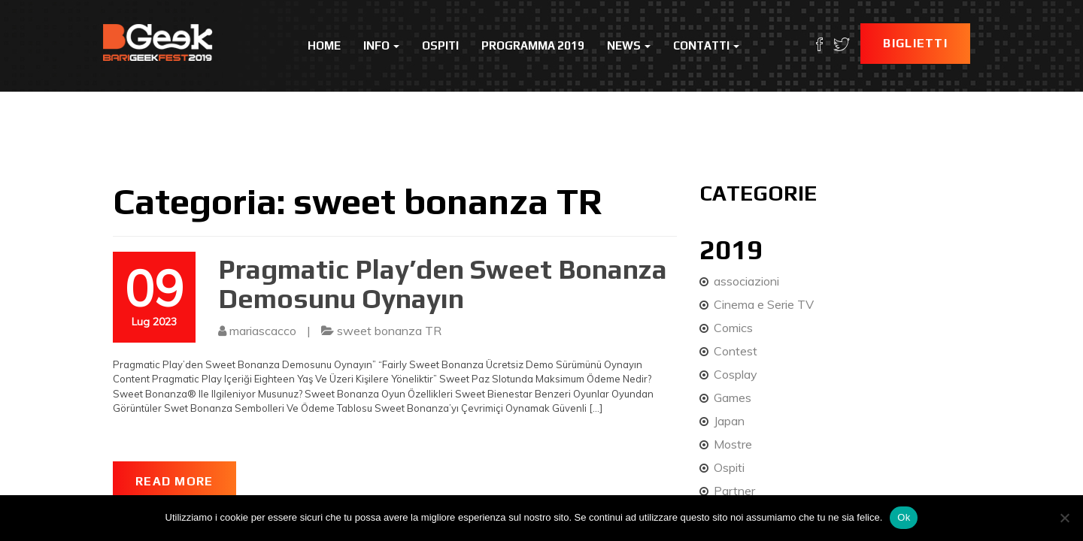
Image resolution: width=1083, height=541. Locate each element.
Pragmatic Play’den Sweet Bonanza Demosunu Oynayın (442, 284)
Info (381, 45)
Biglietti (915, 43)
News (629, 45)
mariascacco (262, 330)
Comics (733, 327)
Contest (735, 350)
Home (324, 45)
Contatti (706, 45)
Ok (903, 517)
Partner (734, 490)
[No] (1064, 517)
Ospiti (440, 45)
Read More (174, 481)
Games (732, 397)
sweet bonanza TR (389, 330)
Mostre (733, 444)
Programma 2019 (532, 45)
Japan (729, 420)
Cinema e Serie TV (764, 304)
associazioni (746, 281)
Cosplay (735, 374)
